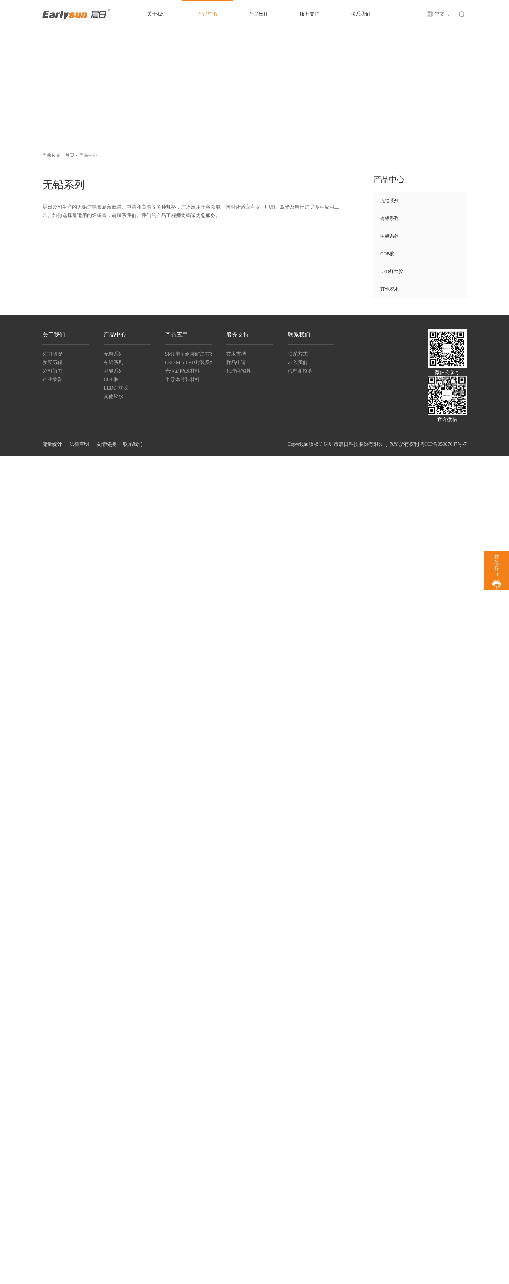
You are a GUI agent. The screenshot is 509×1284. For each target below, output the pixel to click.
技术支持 (236, 354)
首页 (70, 155)
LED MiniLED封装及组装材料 (188, 362)
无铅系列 (389, 200)
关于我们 (157, 14)
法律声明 (79, 444)
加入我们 (298, 362)
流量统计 (52, 444)
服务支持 (310, 14)
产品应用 (259, 14)
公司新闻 (52, 371)
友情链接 (106, 444)
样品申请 (236, 362)
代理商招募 (238, 371)
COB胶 (387, 253)
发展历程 (52, 362)
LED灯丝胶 (391, 271)
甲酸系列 (389, 236)
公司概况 (52, 354)
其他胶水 (389, 289)
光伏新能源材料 (182, 371)
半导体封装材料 (182, 379)
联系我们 (360, 14)
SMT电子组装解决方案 (188, 354)
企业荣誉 (52, 379)
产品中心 (208, 14)
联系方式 (298, 354)
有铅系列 (389, 218)
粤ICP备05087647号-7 (443, 444)
